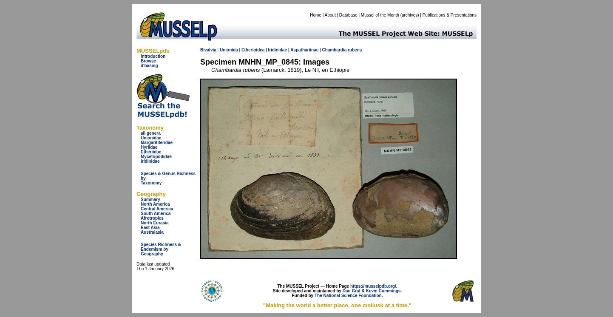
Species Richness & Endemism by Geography (161, 249)
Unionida (229, 50)
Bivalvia (208, 50)
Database (348, 15)
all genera (151, 133)
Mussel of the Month (380, 15)
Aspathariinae (304, 50)
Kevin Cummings (383, 291)
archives (409, 15)
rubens (355, 50)
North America (155, 204)
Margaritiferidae (157, 142)
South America (155, 213)
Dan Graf (351, 291)
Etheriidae (151, 152)
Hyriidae (149, 147)
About (330, 15)
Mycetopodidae (156, 156)
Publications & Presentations (450, 15)
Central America (157, 209)
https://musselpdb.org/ (373, 286)
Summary (150, 199)
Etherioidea (252, 50)
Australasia (152, 232)
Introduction (153, 56)
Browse (148, 61)
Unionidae (151, 138)
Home (315, 15)
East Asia (150, 227)
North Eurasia (155, 223)
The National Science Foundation (348, 295)
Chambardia (334, 50)
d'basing (149, 65)
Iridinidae (150, 161)
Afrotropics (152, 218)
